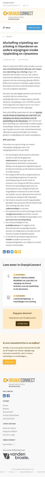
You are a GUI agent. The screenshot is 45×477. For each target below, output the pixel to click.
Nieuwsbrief (9, 362)
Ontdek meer (22, 324)
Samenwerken (9, 418)
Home (5, 405)
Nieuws (7, 36)
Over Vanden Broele (10, 5)
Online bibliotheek (11, 415)
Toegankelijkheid (25, 472)
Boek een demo (34, 27)
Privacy (11, 472)
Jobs (24, 5)
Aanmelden (7, 444)
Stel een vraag (9, 434)
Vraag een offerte (10, 431)
